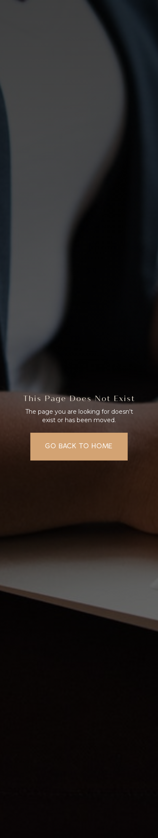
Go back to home (79, 446)
